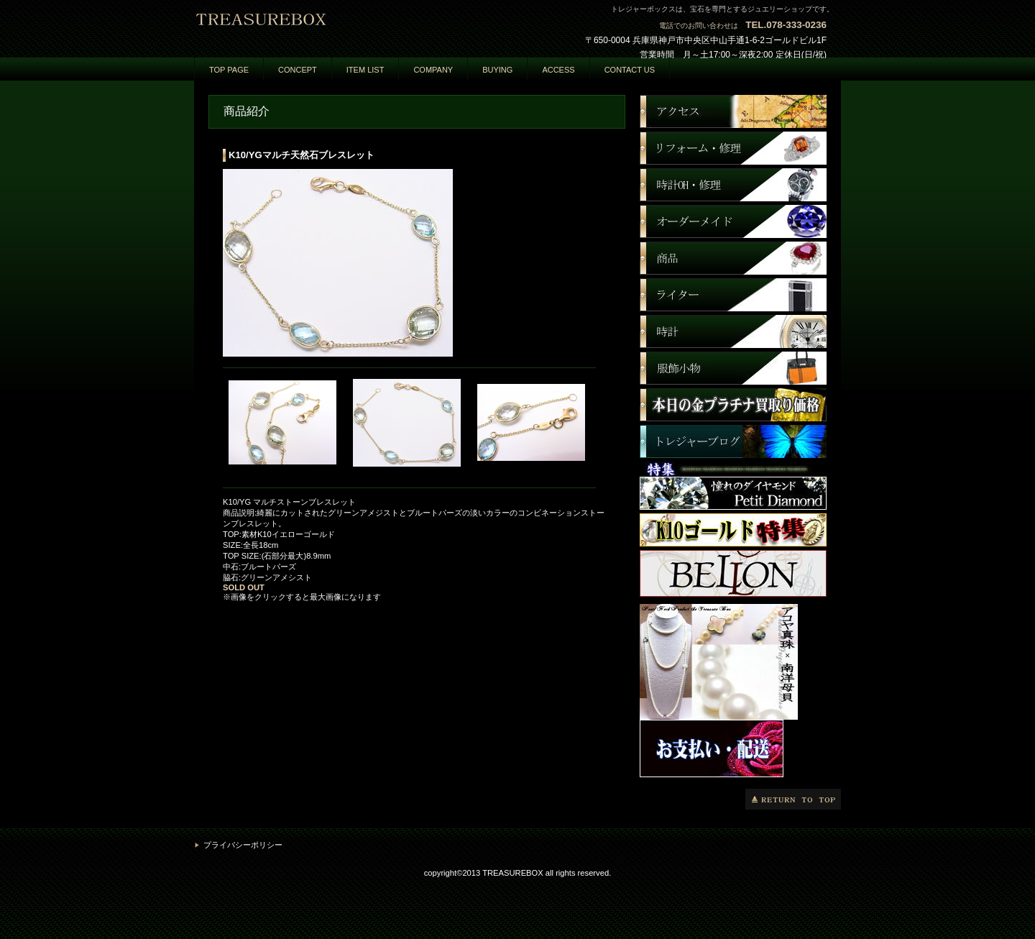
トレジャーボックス (338, 26)
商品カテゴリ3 (733, 258)
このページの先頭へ (793, 799)
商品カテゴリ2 (733, 221)
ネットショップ (733, 148)
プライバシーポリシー (242, 844)
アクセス (733, 111)
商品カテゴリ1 (733, 184)
